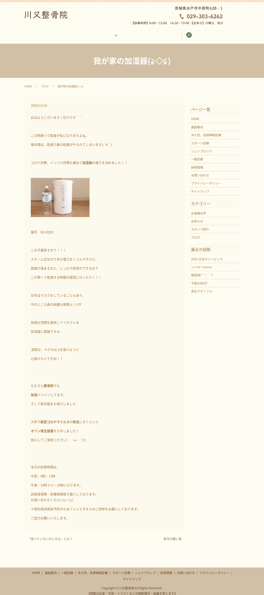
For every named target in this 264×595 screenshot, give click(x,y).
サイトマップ (200, 187)
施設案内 (78, 33)
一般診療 (197, 155)
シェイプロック (201, 147)
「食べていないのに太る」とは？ (50, 535)
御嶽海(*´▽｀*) (202, 271)
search (219, 33)
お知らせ (197, 217)
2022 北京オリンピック (207, 255)
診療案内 (105, 33)
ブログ (45, 82)
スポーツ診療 (200, 139)
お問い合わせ (191, 33)
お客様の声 (132, 33)
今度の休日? (199, 279)
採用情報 (161, 33)
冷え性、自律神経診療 (206, 131)
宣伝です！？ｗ (201, 287)
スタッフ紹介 (200, 225)
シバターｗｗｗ (201, 263)
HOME (53, 33)
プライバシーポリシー (206, 179)
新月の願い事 (173, 535)
